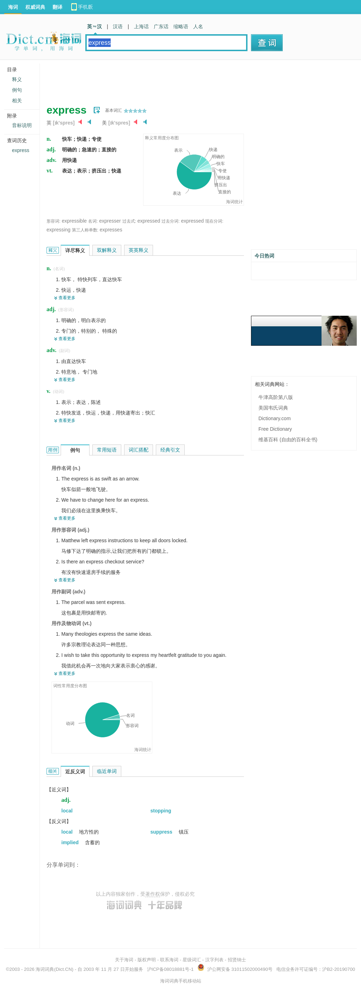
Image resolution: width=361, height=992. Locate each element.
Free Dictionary (275, 429)
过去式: (129, 221)
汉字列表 (214, 959)
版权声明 (146, 959)
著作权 (152, 894)
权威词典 (35, 7)
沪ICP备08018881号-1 (170, 969)
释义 (17, 79)
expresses (111, 229)
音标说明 (22, 125)
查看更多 (67, 297)
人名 (198, 26)
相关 (17, 100)
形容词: (53, 221)
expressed (148, 221)
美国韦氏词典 (273, 408)
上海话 (141, 26)
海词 (13, 7)
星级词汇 (192, 959)
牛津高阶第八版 (275, 397)
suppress (162, 832)
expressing (59, 229)
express (20, 150)
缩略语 (180, 26)
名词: (93, 221)
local (67, 810)
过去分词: (170, 221)
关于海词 (124, 959)
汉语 (118, 26)
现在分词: (214, 221)
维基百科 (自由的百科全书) (287, 439)
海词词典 (45, 969)
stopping (161, 810)
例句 (17, 90)
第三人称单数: (85, 230)
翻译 (57, 7)
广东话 (161, 26)
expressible (74, 221)
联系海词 (169, 959)
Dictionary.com (274, 418)
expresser (110, 221)
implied (70, 842)
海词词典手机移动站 (180, 981)
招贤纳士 (237, 959)
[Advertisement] (175, 79)
